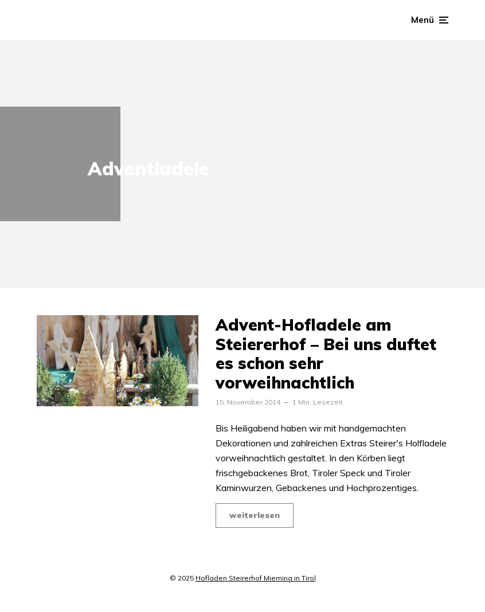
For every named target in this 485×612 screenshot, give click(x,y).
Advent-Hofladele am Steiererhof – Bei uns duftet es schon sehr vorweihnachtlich (326, 353)
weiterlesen (254, 515)
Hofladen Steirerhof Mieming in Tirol (255, 578)
